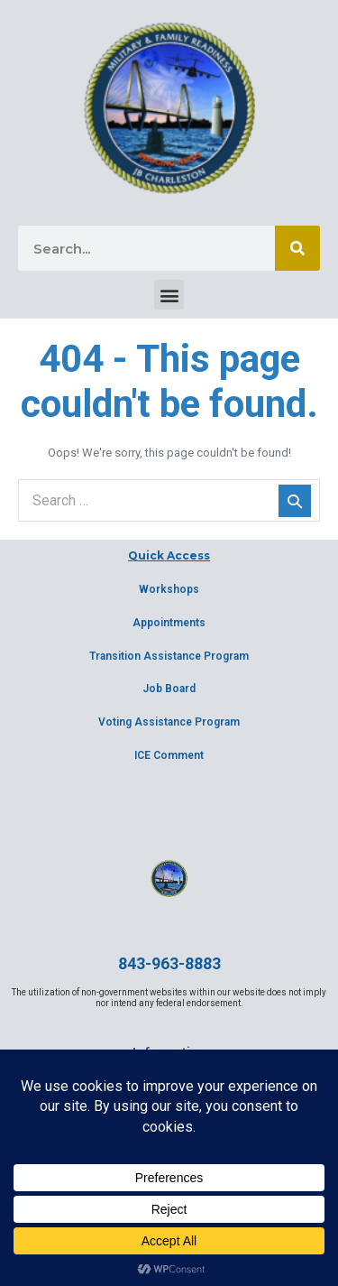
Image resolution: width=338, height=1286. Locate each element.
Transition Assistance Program (169, 656)
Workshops (169, 589)
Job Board (169, 688)
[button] (169, 295)
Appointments (169, 622)
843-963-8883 (169, 963)
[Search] (297, 248)
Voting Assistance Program (169, 722)
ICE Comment (169, 755)
